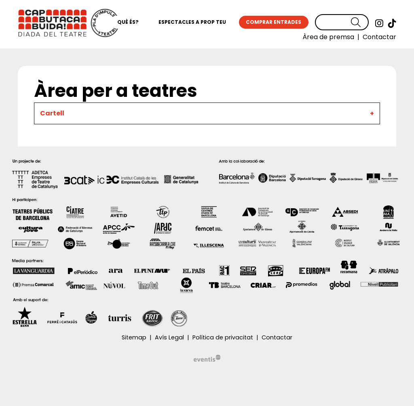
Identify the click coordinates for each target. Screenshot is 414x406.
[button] (360, 22)
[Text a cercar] (342, 22)
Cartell (52, 113)
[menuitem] (379, 23)
